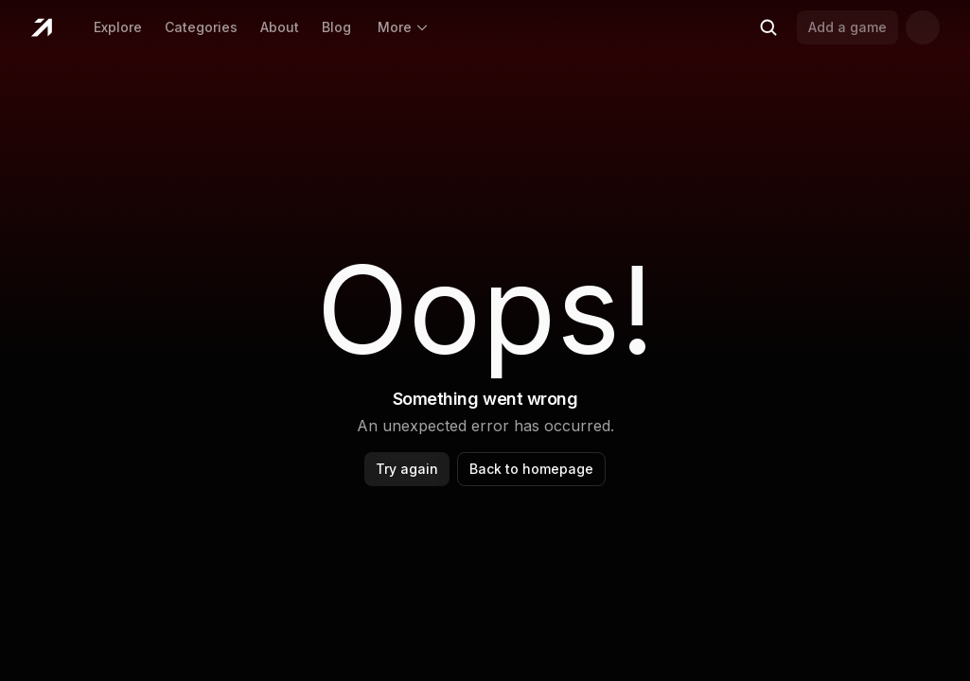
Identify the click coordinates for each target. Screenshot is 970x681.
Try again (407, 469)
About (279, 27)
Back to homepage (531, 469)
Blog (336, 27)
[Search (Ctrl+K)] (768, 27)
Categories (201, 27)
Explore (118, 27)
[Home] (41, 27)
